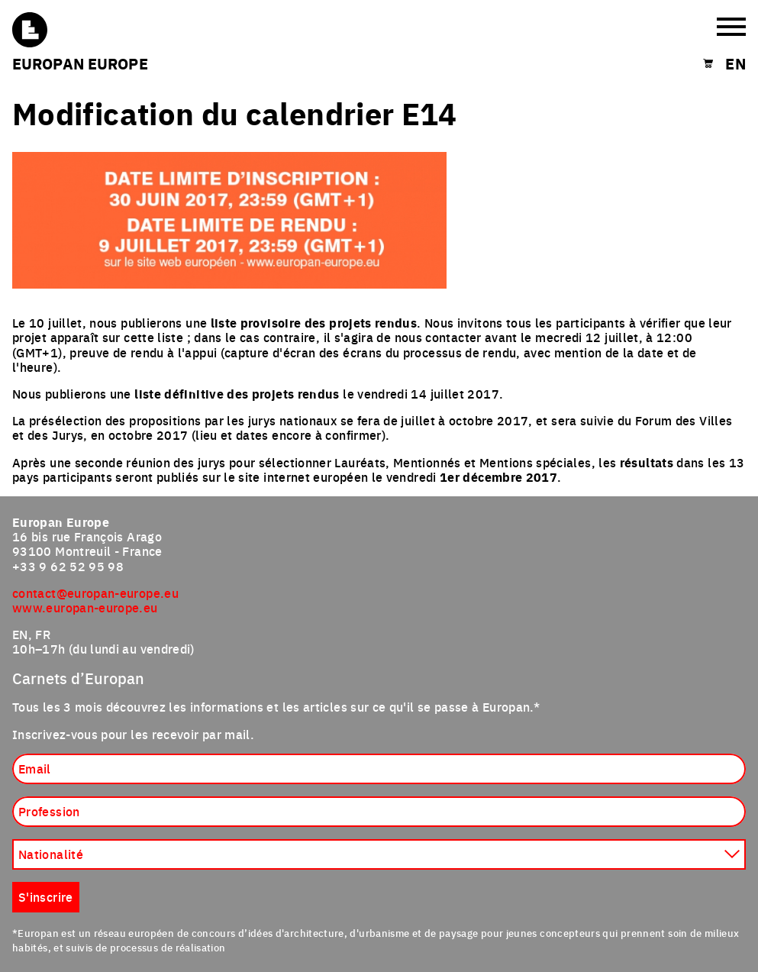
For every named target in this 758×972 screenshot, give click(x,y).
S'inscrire (45, 896)
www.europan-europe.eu (85, 607)
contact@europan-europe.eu (95, 592)
